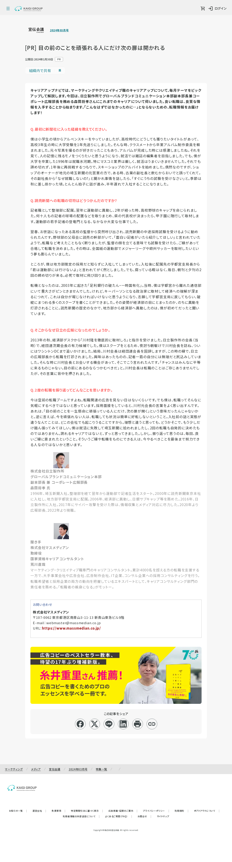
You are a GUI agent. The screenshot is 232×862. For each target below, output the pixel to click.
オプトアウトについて (207, 810)
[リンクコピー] (152, 724)
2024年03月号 (59, 30)
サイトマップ (163, 816)
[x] (94, 724)
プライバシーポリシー (156, 810)
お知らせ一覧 (18, 810)
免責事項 (59, 810)
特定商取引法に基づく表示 (87, 810)
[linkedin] (123, 724)
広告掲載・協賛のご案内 (123, 810)
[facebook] (80, 724)
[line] (109, 724)
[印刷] (137, 724)
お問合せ (144, 816)
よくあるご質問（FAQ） (118, 816)
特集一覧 (101, 769)
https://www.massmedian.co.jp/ (71, 628)
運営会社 (39, 810)
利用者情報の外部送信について (81, 816)
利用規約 (182, 810)
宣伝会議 (54, 769)
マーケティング (14, 769)
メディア (36, 769)
